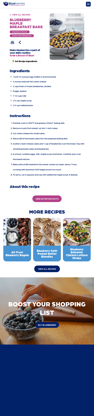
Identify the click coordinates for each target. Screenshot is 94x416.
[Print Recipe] (12, 42)
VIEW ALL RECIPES (21, 14)
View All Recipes (47, 269)
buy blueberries (47, 325)
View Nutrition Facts (47, 198)
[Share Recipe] (20, 42)
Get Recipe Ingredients (26, 61)
